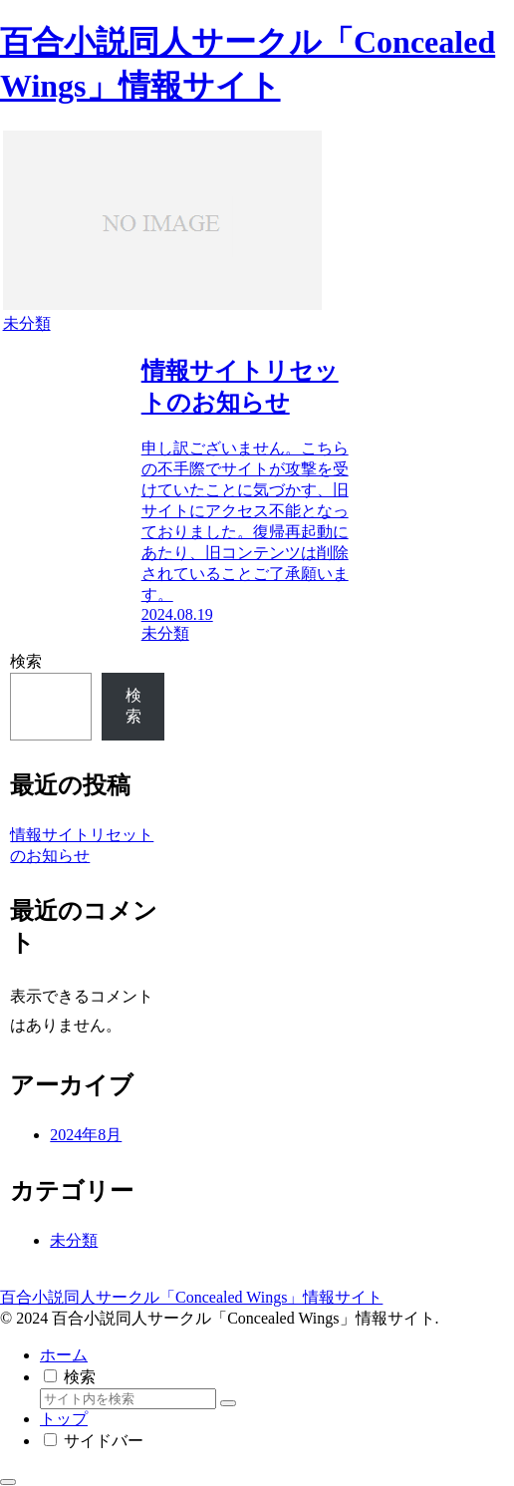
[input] (128, 1398)
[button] (228, 1403)
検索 (26, 661)
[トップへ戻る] (8, 1482)
